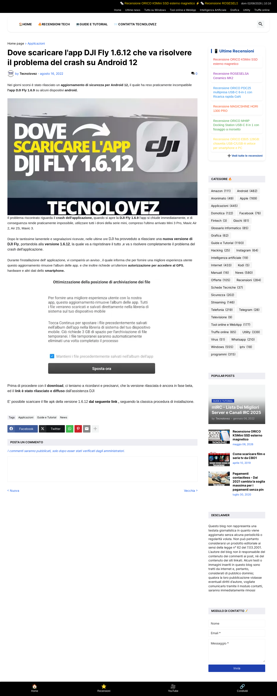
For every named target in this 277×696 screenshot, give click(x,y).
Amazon (221, 191)
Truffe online (262, 10)
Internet (221, 265)
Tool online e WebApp (183, 10)
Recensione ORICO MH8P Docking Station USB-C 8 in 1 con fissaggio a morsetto (236, 125)
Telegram (249, 310)
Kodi (243, 265)
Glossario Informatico (229, 228)
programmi (223, 354)
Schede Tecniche (227, 287)
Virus (218, 339)
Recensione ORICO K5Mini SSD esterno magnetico (247, 435)
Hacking (220, 250)
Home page (15, 43)
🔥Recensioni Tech (54, 24)
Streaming (223, 302)
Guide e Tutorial (46, 417)
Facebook (250, 213)
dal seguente (100, 401)
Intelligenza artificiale (229, 258)
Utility (246, 10)
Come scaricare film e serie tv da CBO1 (249, 456)
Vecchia (189, 490)
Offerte (220, 280)
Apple (248, 198)
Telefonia (222, 310)
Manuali (220, 272)
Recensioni (249, 280)
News (63, 417)
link (114, 401)
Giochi (241, 220)
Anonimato (222, 198)
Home (117, 10)
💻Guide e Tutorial (92, 24)
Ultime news (132, 10)
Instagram (247, 250)
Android (247, 191)
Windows (222, 347)
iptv (246, 347)
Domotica (222, 213)
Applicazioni (36, 43)
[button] (260, 24)
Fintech (219, 220)
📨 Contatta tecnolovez (135, 24)
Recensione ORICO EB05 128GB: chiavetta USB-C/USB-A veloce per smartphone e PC (236, 143)
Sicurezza (222, 295)
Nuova (14, 490)
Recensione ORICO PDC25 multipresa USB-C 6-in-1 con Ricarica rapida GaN (232, 92)
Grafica (234, 10)
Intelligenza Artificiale (213, 10)
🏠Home (25, 24)
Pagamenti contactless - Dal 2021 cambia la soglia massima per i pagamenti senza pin (249, 481)
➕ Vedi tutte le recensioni (245, 155)
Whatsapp (243, 339)
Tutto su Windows (155, 10)
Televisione (221, 317)
